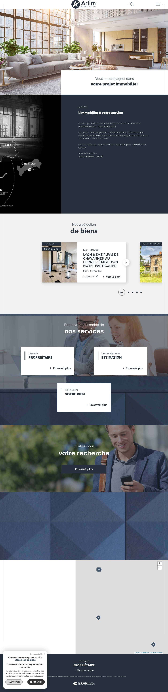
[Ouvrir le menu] (158, 4)
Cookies (124, 676)
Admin (104, 676)
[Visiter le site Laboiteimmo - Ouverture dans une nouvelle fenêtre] (83, 686)
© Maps (145, 652)
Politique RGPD (117, 676)
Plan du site (87, 676)
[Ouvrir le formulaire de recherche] (132, 4)
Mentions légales (96, 676)
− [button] (160, 568)
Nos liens (109, 676)
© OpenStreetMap (157, 652)
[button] (140, 262)
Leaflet (137, 652)
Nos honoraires (79, 676)
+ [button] (160, 564)
